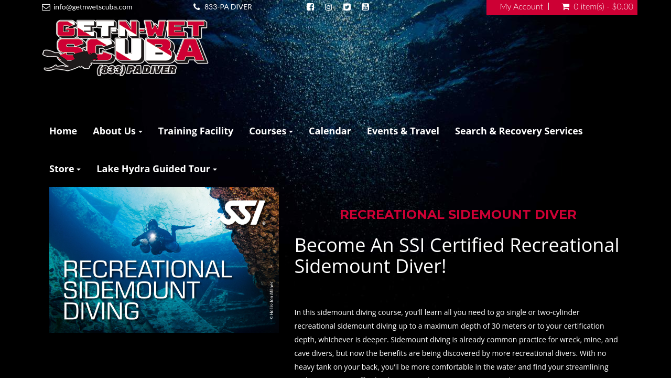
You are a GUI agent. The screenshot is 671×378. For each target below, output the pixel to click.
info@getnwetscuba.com (93, 6)
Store (65, 168)
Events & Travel (403, 130)
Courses (271, 130)
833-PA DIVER (228, 6)
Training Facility (196, 130)
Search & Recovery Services (519, 130)
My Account (521, 6)
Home (63, 130)
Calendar (330, 130)
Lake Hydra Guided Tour (156, 168)
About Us (118, 130)
